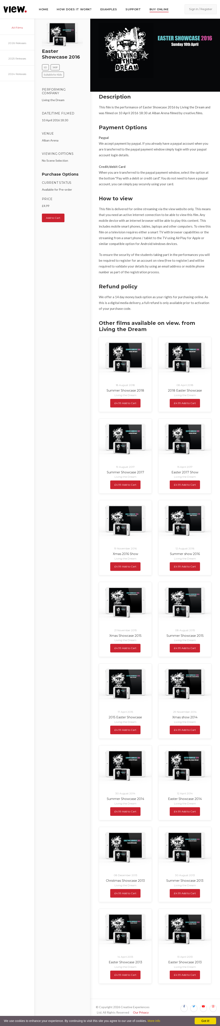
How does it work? (74, 9)
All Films (17, 27)
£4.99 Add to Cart (125, 403)
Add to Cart (53, 217)
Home (43, 9)
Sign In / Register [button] (200, 9)
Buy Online (159, 9)
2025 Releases (17, 58)
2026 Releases (17, 43)
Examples (108, 9)
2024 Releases (17, 74)
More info (154, 1021)
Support (133, 9)
